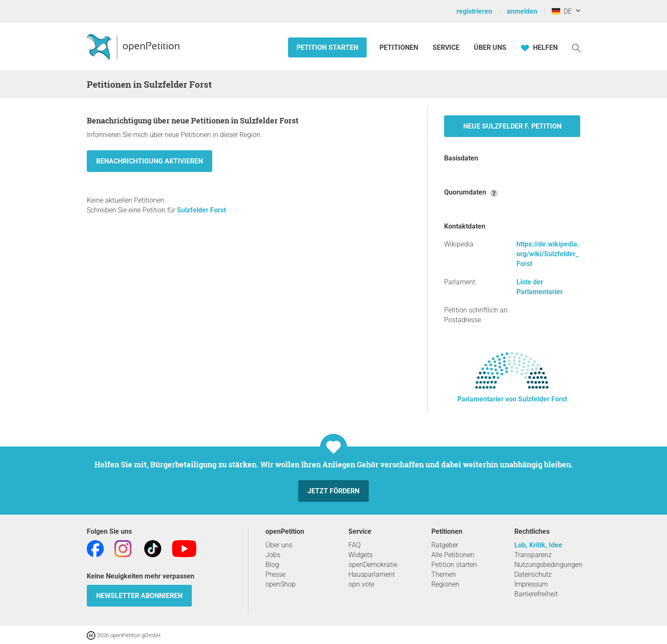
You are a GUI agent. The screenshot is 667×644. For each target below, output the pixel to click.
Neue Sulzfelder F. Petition (512, 126)
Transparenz (533, 555)
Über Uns (490, 47)
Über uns (278, 545)
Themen (443, 574)
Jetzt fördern (333, 491)
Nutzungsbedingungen (548, 565)
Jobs (272, 555)
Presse (275, 574)
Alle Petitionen (452, 555)
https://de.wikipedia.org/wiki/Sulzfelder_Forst (547, 254)
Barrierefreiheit (536, 594)
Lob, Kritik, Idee (538, 545)
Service (446, 47)
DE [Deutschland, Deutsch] (562, 11)
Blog (272, 565)
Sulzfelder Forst (201, 210)
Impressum (531, 584)
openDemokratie (372, 565)
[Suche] (576, 47)
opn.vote (361, 584)
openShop (280, 584)
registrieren (474, 11)
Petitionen (399, 47)
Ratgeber (444, 545)
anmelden (522, 11)
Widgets (360, 555)
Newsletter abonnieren (139, 596)
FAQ (354, 545)
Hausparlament (371, 574)
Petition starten (327, 47)
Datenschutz (533, 574)
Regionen (445, 584)
